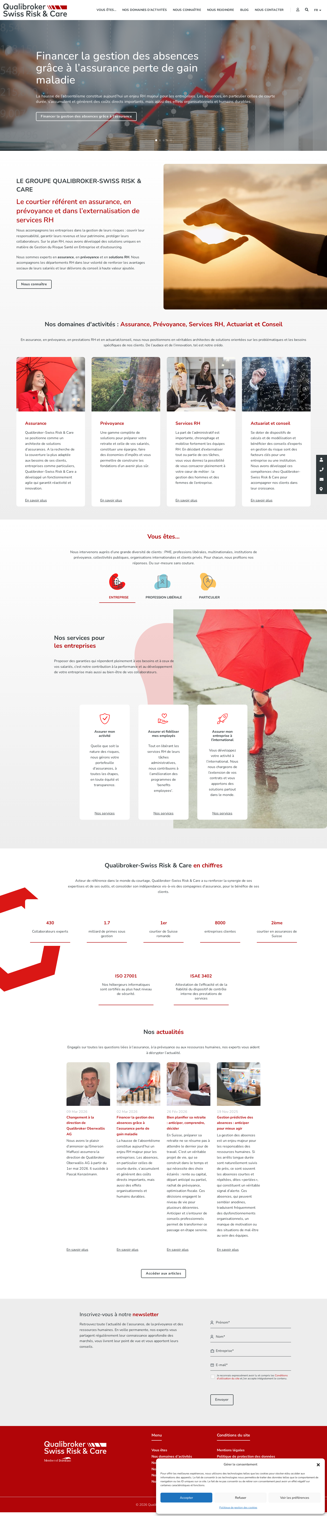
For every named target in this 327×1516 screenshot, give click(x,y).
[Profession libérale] (162, 584)
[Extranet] (298, 9)
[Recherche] (307, 9)
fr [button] (316, 10)
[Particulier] (208, 584)
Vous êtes (159, 1446)
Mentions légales (231, 1446)
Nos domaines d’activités (144, 10)
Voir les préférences (294, 1498)
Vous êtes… (106, 10)
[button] (318, 1464)
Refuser (240, 1498)
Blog (244, 10)
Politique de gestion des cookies (238, 1507)
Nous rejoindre (220, 10)
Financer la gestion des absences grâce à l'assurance (86, 116)
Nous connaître (187, 10)
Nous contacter (269, 10)
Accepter (186, 1498)
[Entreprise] (117, 584)
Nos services (105, 810)
